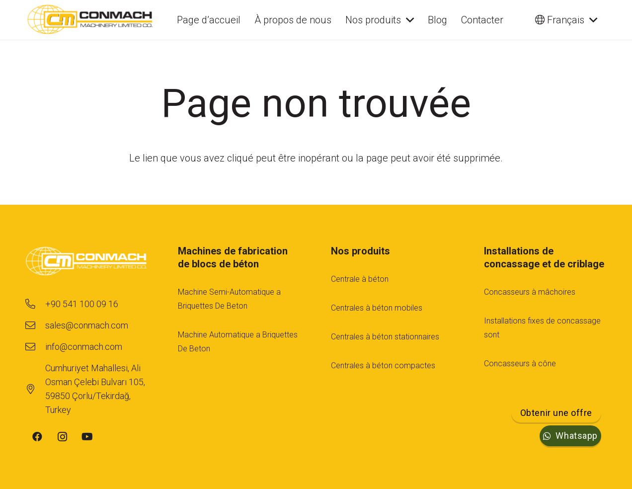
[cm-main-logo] (90, 19)
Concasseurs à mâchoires (529, 292)
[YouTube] (87, 436)
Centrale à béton (360, 279)
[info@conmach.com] (35, 347)
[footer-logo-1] (86, 262)
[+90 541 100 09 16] (35, 304)
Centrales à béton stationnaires (385, 336)
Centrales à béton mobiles (376, 308)
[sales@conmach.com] (35, 325)
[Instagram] (62, 436)
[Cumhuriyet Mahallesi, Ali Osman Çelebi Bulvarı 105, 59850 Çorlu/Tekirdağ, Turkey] (35, 389)
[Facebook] (37, 436)
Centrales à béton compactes (383, 365)
